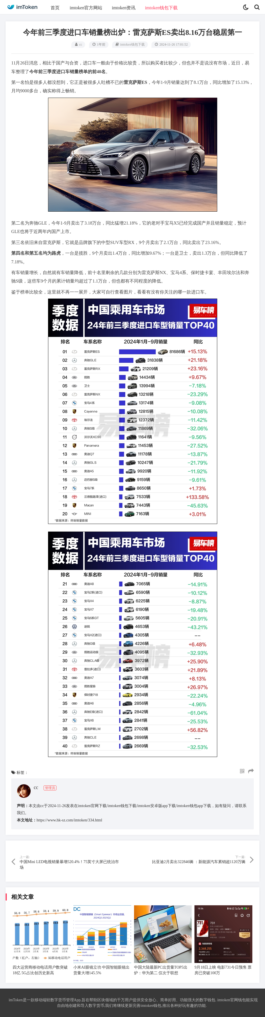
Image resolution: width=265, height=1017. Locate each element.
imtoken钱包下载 (161, 7)
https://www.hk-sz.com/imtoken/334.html (69, 820)
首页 (55, 7)
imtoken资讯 (123, 7)
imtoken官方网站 (86, 7)
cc (80, 44)
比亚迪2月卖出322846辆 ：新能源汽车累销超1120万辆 (198, 862)
